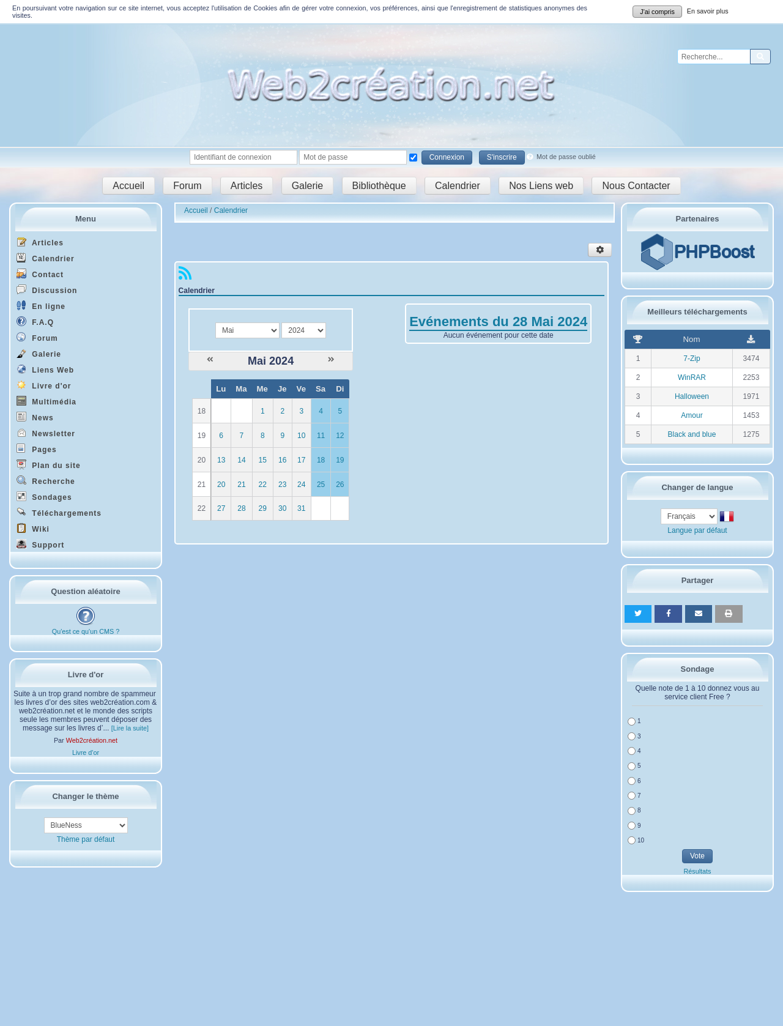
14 (241, 460)
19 (340, 460)
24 (301, 484)
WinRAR (692, 377)
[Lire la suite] (130, 728)
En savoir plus (708, 11)
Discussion (47, 289)
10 (301, 435)
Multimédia (46, 401)
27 (221, 508)
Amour (691, 415)
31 (301, 508)
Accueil (128, 185)
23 (282, 484)
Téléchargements (59, 512)
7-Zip (691, 358)
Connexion (446, 157)
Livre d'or (44, 385)
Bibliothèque (379, 185)
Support (40, 544)
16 (282, 460)
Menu (85, 218)
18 (321, 460)
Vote (697, 856)
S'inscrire (502, 157)
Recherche (46, 480)
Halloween (692, 396)
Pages (37, 449)
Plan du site (49, 464)
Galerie (308, 185)
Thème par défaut (86, 839)
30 (282, 508)
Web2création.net (91, 740)
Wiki (33, 528)
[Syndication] (185, 276)
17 (301, 460)
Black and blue (692, 434)
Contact (40, 274)
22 (263, 484)
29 (263, 508)
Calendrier (457, 185)
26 (340, 484)
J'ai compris (657, 11)
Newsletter (46, 433)
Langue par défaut (697, 530)
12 (340, 435)
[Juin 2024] (331, 359)
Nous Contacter (636, 185)
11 (321, 435)
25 (321, 484)
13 (221, 460)
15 (263, 460)
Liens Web (45, 369)
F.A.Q (35, 321)
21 (241, 484)
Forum (187, 185)
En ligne (41, 305)
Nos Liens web (541, 185)
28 (241, 508)
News (35, 417)
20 (221, 484)
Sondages (44, 496)
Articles (246, 185)
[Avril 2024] (210, 359)
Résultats (697, 871)
